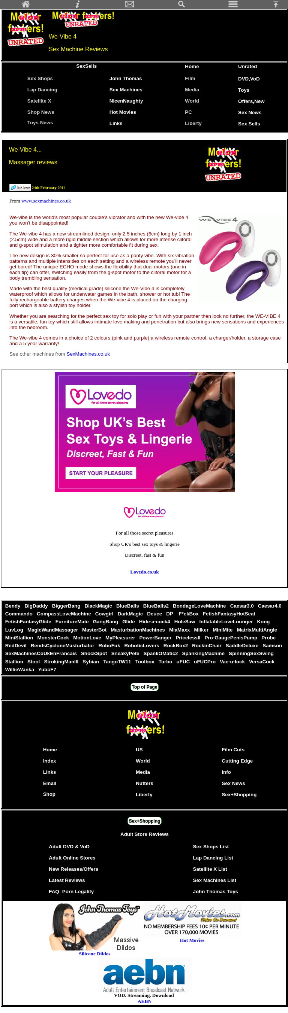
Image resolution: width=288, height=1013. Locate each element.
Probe (268, 638)
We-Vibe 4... (25, 149)
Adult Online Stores (72, 858)
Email (50, 783)
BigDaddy (37, 606)
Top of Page (145, 687)
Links (116, 123)
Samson (272, 645)
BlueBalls (128, 606)
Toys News (40, 122)
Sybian (91, 661)
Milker (202, 630)
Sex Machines (126, 89)
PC (190, 112)
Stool (34, 661)
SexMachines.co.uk (88, 354)
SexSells (86, 66)
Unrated (247, 66)
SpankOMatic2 (161, 653)
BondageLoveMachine (200, 606)
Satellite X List (210, 869)
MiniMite (224, 630)
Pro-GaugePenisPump (231, 638)
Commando (19, 614)
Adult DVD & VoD (69, 846)
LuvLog (15, 630)
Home (192, 66)
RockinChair (207, 645)
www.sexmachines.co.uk (46, 201)
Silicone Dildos (94, 953)
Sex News (249, 112)
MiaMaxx (180, 630)
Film (190, 78)
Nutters (144, 783)
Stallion (15, 661)
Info (226, 772)
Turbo (166, 661)
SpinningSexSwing (251, 653)
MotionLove (88, 638)
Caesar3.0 (242, 606)
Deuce (155, 614)
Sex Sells (249, 124)
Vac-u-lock (233, 661)
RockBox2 (176, 645)
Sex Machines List (215, 880)
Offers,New (251, 101)
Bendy (13, 606)
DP (171, 614)
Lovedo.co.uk (144, 572)
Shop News (40, 112)
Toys (243, 90)
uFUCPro (206, 661)
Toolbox (145, 661)
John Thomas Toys (215, 891)
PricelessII (188, 638)
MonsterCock (54, 638)
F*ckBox (189, 614)
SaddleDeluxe (242, 645)
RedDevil (16, 645)
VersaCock (262, 661)
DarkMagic (131, 614)
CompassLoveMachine (64, 614)
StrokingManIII (62, 661)
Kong (263, 621)
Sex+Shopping (239, 794)
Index (49, 761)
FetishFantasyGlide (29, 621)
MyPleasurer (121, 638)
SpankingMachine (204, 653)
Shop (49, 794)
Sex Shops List (211, 846)
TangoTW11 (118, 661)
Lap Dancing (42, 89)
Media (192, 89)
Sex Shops (40, 78)
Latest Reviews (67, 880)
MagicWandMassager (53, 630)
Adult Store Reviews (144, 834)
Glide (129, 621)
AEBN (145, 1001)
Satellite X (39, 101)
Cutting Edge (237, 761)
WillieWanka (20, 669)
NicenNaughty (126, 101)
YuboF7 (47, 669)
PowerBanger (156, 638)
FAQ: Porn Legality (71, 891)
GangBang (106, 621)
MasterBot (95, 630)
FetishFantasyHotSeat (228, 614)
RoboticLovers (142, 645)
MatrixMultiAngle (257, 630)
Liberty (193, 123)
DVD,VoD (249, 79)
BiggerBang (67, 606)
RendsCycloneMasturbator (63, 645)
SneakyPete (126, 653)
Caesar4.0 (269, 606)
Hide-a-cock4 (155, 621)
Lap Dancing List (213, 858)
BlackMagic (99, 606)
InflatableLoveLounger (227, 621)
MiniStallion (20, 638)
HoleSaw (185, 621)
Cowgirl (105, 614)
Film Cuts (233, 749)
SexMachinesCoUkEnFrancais (42, 653)
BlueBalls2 (156, 606)
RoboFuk (110, 645)
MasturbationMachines (139, 630)
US (139, 749)
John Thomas (126, 78)
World (192, 101)
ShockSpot (95, 653)
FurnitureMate (73, 621)
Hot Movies (123, 112)
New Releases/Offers (73, 869)
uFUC (184, 661)
